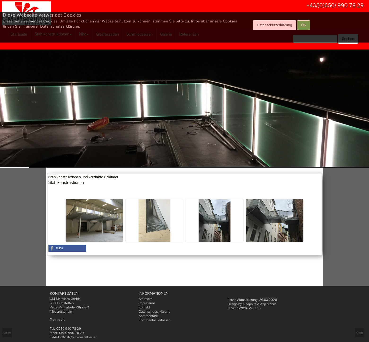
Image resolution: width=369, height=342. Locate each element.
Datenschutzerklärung (154, 311)
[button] (67, 248)
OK (303, 24)
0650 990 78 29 (68, 328)
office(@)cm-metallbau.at (79, 337)
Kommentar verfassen (154, 320)
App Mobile (268, 304)
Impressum (147, 303)
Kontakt (144, 307)
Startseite (145, 299)
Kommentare (148, 316)
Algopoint (249, 304)
